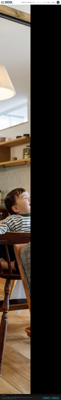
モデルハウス (39, 2)
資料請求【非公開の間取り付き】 (28, 2)
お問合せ (53, 2)
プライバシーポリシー (24, 397)
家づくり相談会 (47, 2)
